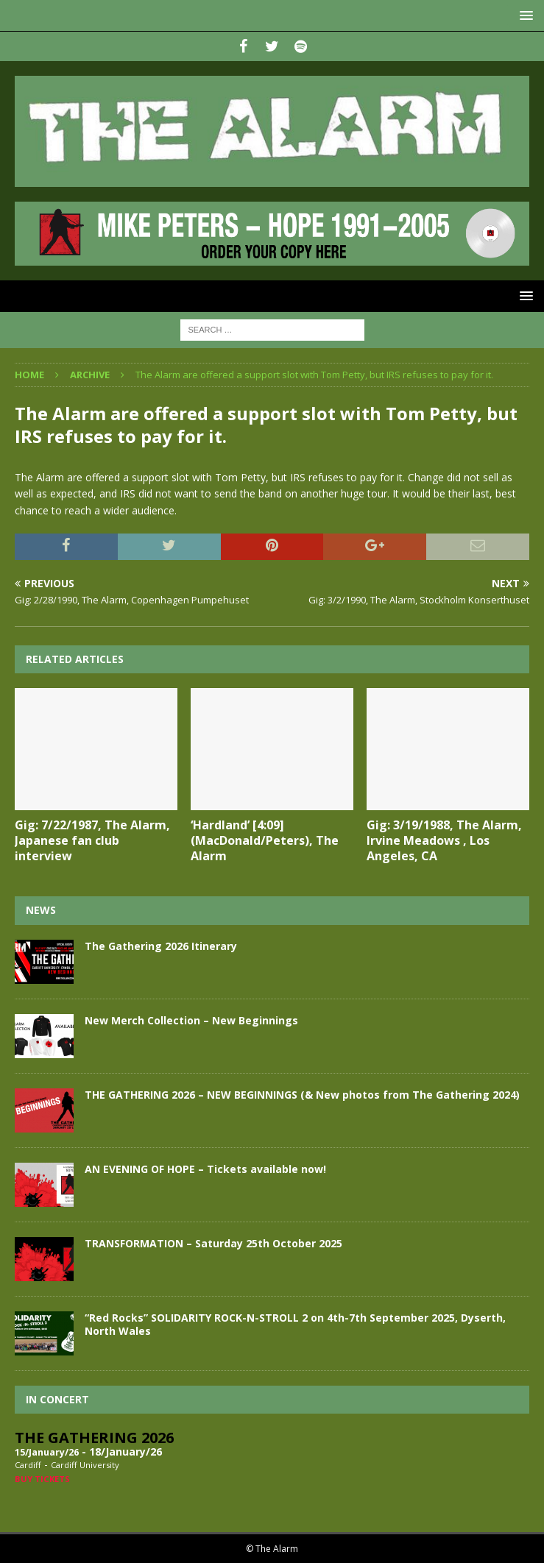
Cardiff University (85, 1464)
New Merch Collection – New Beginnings (191, 1020)
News (41, 910)
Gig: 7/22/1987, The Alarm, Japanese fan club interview (92, 840)
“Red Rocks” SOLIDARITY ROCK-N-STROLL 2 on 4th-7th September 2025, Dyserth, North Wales (295, 1324)
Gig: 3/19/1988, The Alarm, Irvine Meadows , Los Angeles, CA (444, 840)
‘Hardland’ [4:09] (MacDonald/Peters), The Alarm (265, 840)
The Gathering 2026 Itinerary (161, 946)
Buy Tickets (42, 1478)
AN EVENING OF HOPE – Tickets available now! (205, 1169)
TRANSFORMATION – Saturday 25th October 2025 (213, 1243)
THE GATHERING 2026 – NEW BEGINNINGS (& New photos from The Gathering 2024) (302, 1095)
